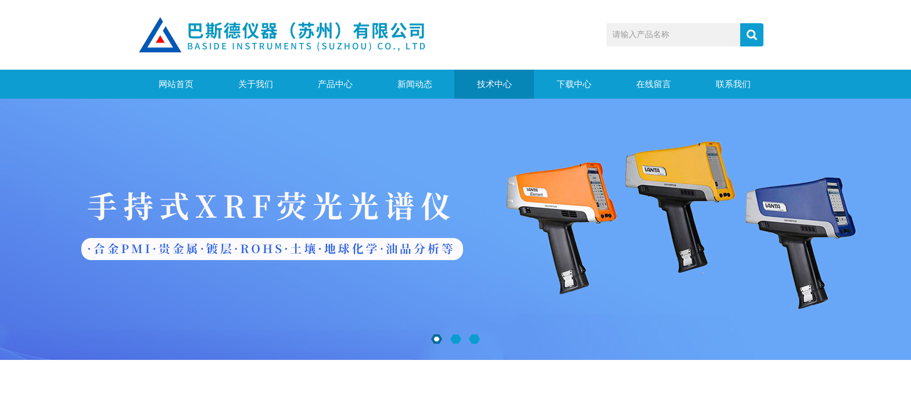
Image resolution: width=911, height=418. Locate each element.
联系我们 (733, 84)
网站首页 (176, 84)
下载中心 (574, 84)
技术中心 (494, 84)
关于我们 (255, 84)
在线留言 (653, 84)
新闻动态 (414, 84)
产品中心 (335, 84)
